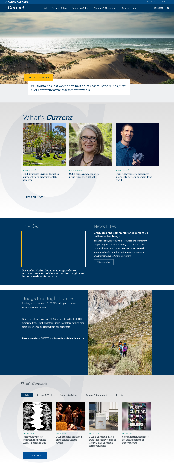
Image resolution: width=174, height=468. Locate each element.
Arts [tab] (27, 395)
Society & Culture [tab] (70, 395)
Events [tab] (124, 395)
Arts (45, 8)
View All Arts (35, 455)
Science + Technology (38, 78)
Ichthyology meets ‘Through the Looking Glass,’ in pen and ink (34, 440)
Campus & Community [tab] (100, 395)
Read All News (34, 196)
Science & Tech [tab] (45, 395)
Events (125, 8)
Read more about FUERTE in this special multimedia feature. (53, 338)
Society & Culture (81, 8)
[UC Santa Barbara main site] (16, 1)
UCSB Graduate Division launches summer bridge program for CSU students (41, 176)
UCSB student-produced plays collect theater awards (69, 440)
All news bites (103, 262)
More (135, 8)
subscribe (158, 8)
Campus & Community (106, 8)
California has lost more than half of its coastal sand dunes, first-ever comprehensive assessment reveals (76, 88)
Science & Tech (60, 8)
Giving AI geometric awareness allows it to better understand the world (134, 176)
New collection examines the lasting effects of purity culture (135, 440)
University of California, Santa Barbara (155, 2)
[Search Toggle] (169, 8)
